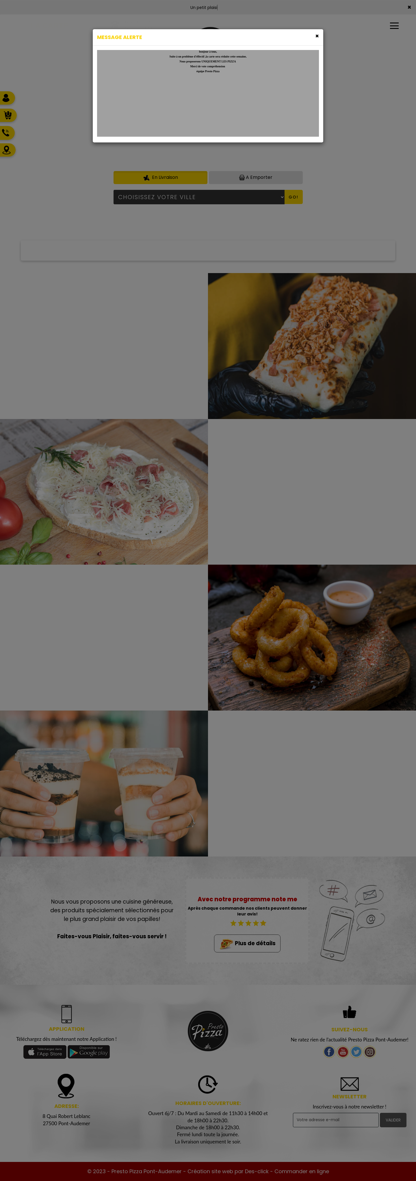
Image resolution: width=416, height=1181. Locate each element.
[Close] (317, 36)
